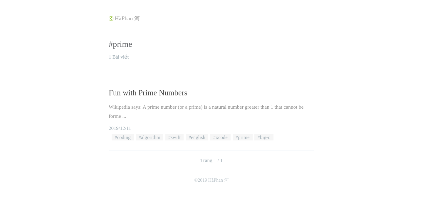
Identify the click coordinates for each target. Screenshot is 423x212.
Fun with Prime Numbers (148, 92)
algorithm (150, 137)
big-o (265, 137)
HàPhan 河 (124, 18)
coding (124, 137)
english (198, 137)
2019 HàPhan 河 (213, 180)
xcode (222, 137)
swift (176, 137)
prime (243, 137)
